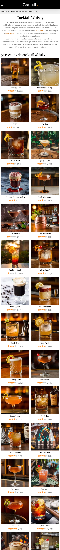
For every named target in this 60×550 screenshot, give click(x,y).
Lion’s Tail (15, 525)
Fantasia (44, 489)
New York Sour (45, 306)
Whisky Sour (41, 30)
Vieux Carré (45, 270)
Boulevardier (15, 452)
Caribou (45, 124)
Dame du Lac (15, 87)
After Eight (15, 233)
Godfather (45, 416)
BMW (15, 124)
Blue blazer (45, 452)
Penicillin (15, 343)
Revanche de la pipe (45, 87)
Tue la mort (15, 160)
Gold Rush (45, 343)
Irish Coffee (9, 33)
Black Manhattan (45, 197)
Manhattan (44, 379)
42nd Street (45, 525)
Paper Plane (15, 416)
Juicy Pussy (45, 160)
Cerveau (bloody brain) (15, 197)
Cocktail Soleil (15, 270)
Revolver (15, 489)
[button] (2, 5)
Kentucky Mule (45, 233)
